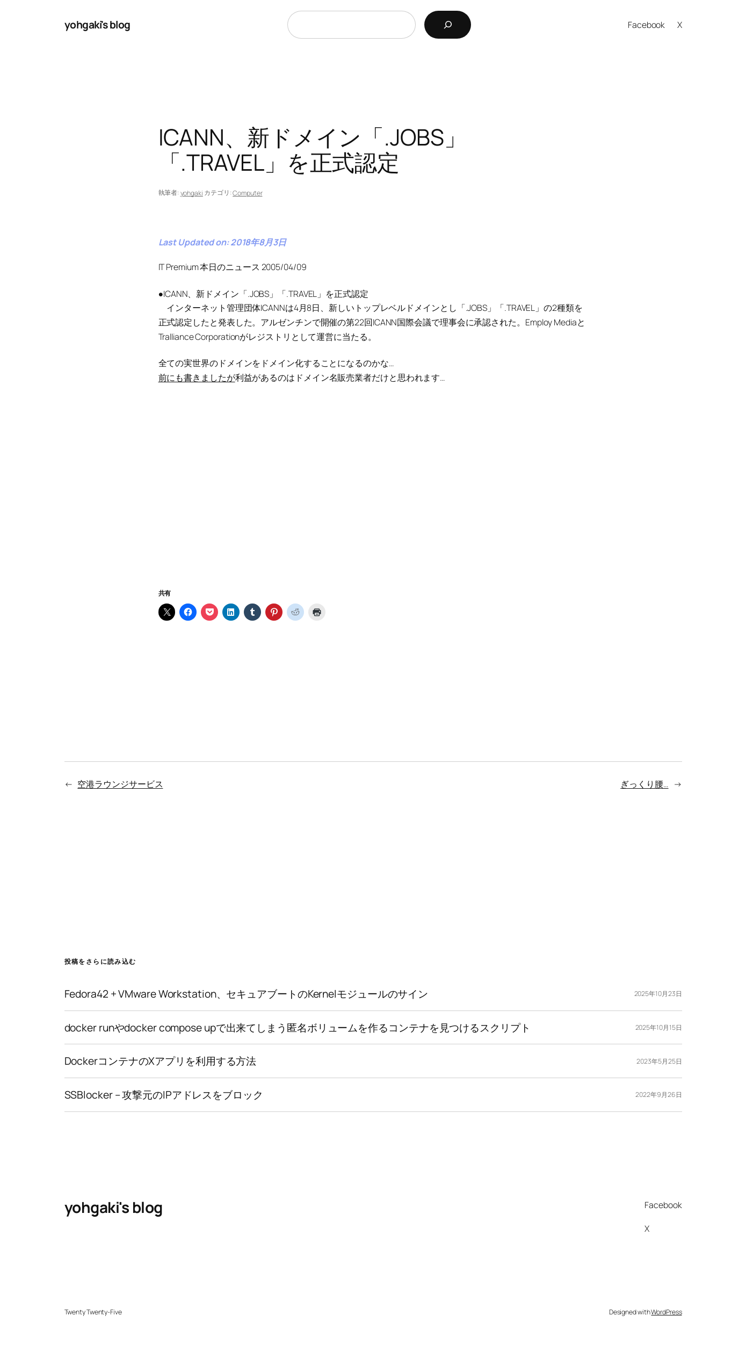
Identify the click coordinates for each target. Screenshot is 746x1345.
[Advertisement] (373, 499)
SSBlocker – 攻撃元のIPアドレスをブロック (163, 1095)
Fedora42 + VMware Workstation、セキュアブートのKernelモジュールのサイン (246, 994)
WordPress (666, 1312)
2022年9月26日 (658, 1094)
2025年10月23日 (658, 993)
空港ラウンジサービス (120, 784)
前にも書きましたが (196, 377)
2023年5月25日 (659, 1061)
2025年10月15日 (658, 1027)
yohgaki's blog (97, 24)
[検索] (447, 25)
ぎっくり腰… (644, 784)
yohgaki (191, 193)
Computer (247, 193)
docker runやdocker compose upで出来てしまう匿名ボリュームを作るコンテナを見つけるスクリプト (297, 1028)
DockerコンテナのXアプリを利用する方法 (160, 1061)
